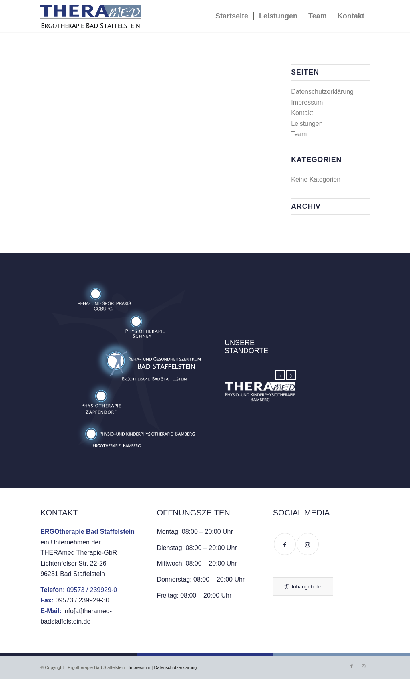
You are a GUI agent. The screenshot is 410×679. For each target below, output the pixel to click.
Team (299, 134)
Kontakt (302, 112)
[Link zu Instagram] (364, 666)
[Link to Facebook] (285, 544)
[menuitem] (231, 16)
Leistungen (306, 123)
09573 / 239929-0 (92, 589)
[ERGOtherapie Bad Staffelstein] (90, 18)
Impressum (307, 102)
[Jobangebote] (303, 586)
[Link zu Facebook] (352, 666)
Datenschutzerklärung (322, 91)
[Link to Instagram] (308, 544)
